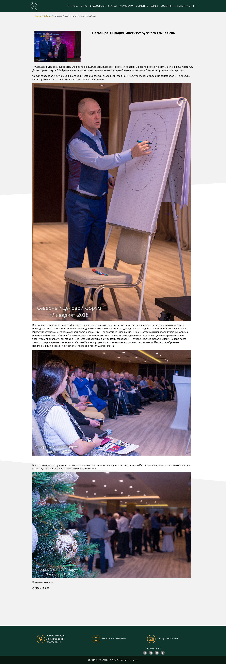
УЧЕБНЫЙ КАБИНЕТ (185, 5)
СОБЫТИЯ (166, 5)
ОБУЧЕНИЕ (142, 5)
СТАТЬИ (112, 5)
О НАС (84, 5)
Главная (38, 16)
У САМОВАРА (126, 5)
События (47, 16)
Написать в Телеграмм (114, 638)
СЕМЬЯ (154, 5)
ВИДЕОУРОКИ (97, 5)
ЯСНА (75, 5)
